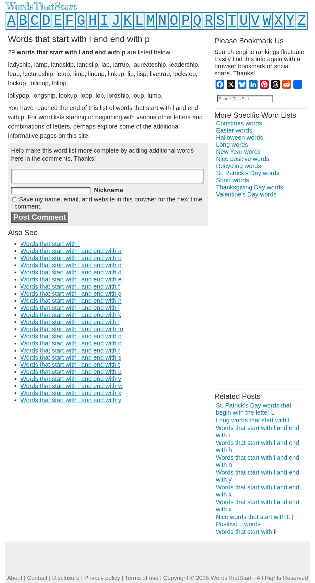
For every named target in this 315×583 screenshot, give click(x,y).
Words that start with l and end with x (70, 393)
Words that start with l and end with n (71, 336)
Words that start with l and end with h (71, 300)
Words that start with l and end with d (71, 272)
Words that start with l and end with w (71, 385)
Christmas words (239, 123)
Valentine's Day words (246, 194)
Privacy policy (102, 578)
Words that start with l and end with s (70, 357)
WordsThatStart (41, 6)
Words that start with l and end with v (70, 378)
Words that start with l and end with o (71, 343)
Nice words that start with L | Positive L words (254, 520)
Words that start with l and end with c (70, 265)
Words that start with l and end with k (70, 314)
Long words (232, 144)
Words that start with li (246, 531)
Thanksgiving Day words (249, 187)
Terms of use (141, 578)
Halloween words (239, 137)
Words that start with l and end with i (70, 307)
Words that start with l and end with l (70, 322)
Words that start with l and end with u (71, 371)
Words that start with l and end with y (70, 400)
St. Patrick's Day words (247, 173)
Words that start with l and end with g (71, 293)
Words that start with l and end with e (71, 279)
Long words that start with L (254, 420)
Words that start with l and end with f (70, 286)
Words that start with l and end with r (70, 350)
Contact (37, 578)
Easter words (234, 130)
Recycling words (238, 166)
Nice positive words (242, 158)
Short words (232, 180)
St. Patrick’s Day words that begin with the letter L (253, 409)
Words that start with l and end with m (71, 329)
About (15, 578)
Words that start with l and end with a (71, 250)
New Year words (238, 151)
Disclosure (66, 578)
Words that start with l (50, 243)
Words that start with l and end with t (70, 364)
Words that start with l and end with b (71, 258)
